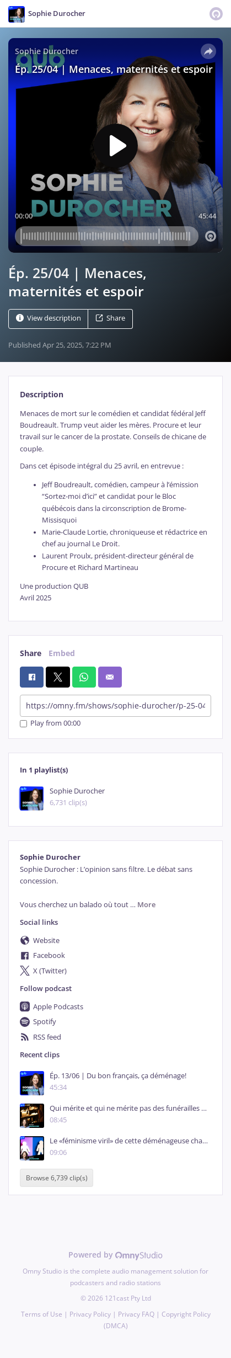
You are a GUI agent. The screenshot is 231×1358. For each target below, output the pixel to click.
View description (48, 318)
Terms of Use (41, 1314)
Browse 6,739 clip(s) (57, 1178)
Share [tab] (30, 653)
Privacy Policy (90, 1314)
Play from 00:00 (50, 723)
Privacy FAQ (136, 1314)
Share (110, 318)
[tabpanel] (115, 506)
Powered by (115, 1254)
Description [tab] (41, 394)
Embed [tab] (62, 653)
